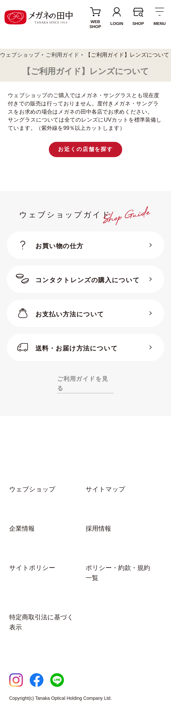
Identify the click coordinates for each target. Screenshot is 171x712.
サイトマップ (105, 489)
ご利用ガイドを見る (82, 383)
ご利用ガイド (62, 55)
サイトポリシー (32, 567)
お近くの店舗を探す (85, 149)
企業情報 (22, 528)
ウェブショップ (20, 55)
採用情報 (98, 528)
